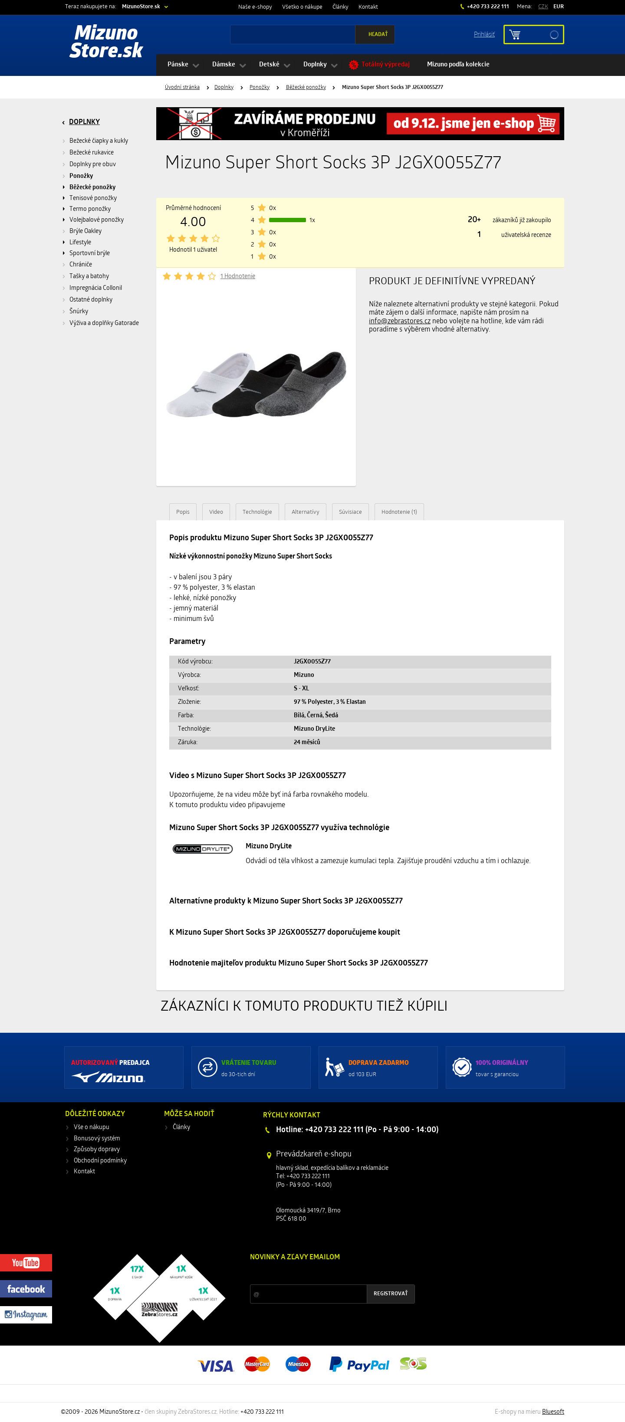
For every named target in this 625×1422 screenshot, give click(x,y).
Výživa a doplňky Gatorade (104, 323)
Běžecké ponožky (306, 87)
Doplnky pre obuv (92, 164)
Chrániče (80, 265)
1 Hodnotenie (237, 276)
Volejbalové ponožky (96, 220)
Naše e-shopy (255, 7)
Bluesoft (553, 1412)
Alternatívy (305, 512)
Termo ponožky (90, 209)
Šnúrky (78, 312)
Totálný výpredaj (386, 65)
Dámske (223, 65)
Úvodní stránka (182, 87)
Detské (269, 65)
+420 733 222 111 (487, 7)
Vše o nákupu (91, 1127)
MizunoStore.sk (141, 7)
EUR (558, 7)
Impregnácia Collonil (95, 288)
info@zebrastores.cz (400, 321)
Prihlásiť (484, 34)
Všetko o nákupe (302, 7)
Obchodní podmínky (100, 1161)
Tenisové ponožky (93, 198)
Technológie (257, 512)
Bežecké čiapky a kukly (98, 141)
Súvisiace (350, 512)
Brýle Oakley (85, 231)
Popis (183, 512)
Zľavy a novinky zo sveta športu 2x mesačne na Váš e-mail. (325, 1274)
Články (340, 7)
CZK (543, 7)
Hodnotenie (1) (399, 512)
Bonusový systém (97, 1139)
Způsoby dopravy (97, 1149)
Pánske (178, 65)
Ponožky (260, 87)
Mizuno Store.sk (106, 43)
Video (216, 512)
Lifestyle (80, 243)
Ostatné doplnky (90, 300)
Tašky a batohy (89, 276)
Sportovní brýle (89, 253)
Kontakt (368, 7)
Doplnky (315, 65)
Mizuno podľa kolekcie (458, 65)
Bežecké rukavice (91, 153)
